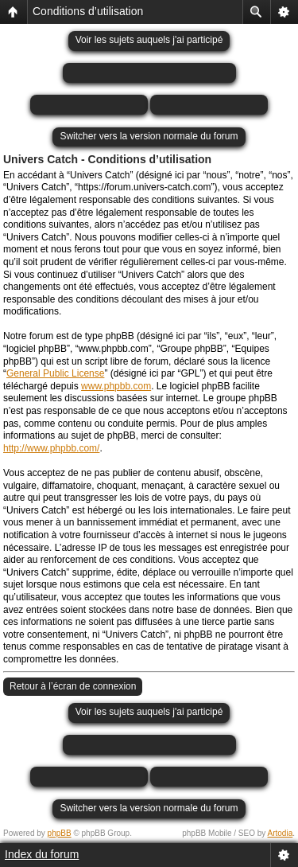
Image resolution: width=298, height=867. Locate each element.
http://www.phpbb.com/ (51, 448)
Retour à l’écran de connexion (73, 686)
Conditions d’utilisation (88, 11)
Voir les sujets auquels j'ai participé (149, 39)
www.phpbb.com (116, 386)
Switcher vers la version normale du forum (149, 136)
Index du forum (42, 854)
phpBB (60, 833)
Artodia (280, 833)
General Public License (55, 373)
